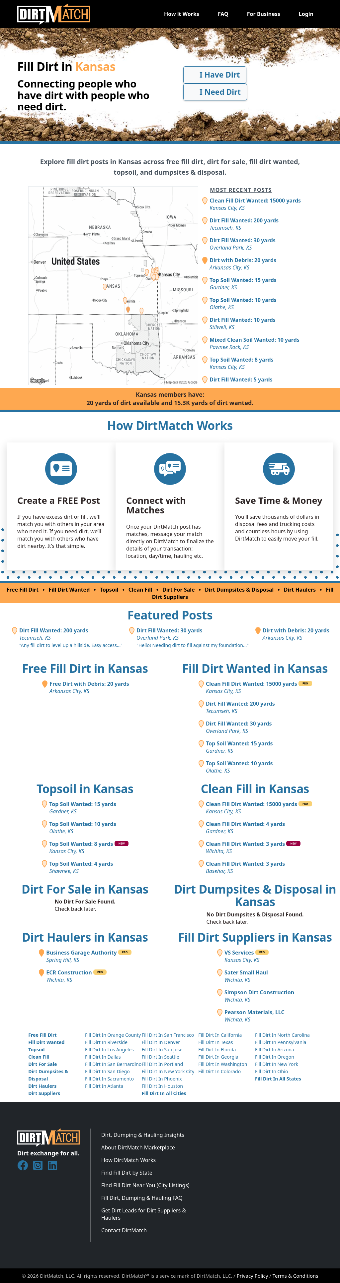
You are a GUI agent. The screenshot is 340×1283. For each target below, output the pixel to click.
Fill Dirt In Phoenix (162, 1079)
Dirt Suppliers (44, 1093)
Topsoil (109, 589)
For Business (263, 14)
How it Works (181, 14)
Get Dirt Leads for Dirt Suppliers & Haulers (143, 1214)
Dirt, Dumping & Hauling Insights (142, 1134)
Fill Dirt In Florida (217, 1049)
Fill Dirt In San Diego (107, 1071)
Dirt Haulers (300, 589)
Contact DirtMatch (124, 1230)
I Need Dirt (215, 92)
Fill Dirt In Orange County (113, 1035)
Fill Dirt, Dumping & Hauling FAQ (142, 1197)
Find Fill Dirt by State (126, 1172)
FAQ (223, 14)
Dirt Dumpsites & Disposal (239, 589)
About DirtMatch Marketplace (138, 1147)
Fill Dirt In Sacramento (109, 1079)
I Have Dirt (215, 75)
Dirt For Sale (178, 589)
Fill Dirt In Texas (215, 1042)
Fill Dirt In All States (278, 1079)
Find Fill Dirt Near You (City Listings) (145, 1185)
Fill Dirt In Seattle (160, 1057)
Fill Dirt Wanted (69, 589)
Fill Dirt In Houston (162, 1086)
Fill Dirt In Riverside (106, 1042)
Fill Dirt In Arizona (274, 1049)
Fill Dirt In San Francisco (168, 1035)
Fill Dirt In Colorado (219, 1071)
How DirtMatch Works (128, 1160)
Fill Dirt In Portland (162, 1064)
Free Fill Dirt (22, 589)
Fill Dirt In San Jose (162, 1049)
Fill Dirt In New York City (168, 1071)
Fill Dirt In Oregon (274, 1057)
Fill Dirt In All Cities (164, 1093)
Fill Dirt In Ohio (271, 1071)
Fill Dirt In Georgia (218, 1057)
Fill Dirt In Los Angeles (109, 1049)
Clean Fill (140, 589)
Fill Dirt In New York (276, 1064)
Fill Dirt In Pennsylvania (280, 1042)
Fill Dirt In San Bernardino (113, 1064)
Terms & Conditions (295, 1275)
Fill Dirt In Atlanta (104, 1086)
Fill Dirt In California (220, 1035)
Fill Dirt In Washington (222, 1064)
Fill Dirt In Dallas (103, 1057)
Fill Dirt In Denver (161, 1042)
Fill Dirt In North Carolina (282, 1035)
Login (306, 14)
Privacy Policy (252, 1275)
